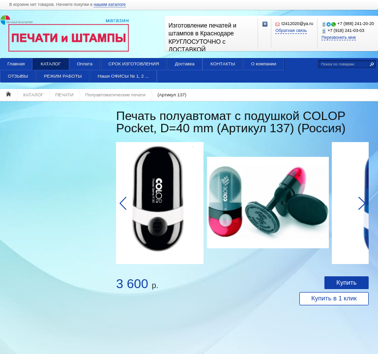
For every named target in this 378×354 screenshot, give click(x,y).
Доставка (185, 63)
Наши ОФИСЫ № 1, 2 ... (123, 76)
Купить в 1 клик (334, 298)
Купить (346, 282)
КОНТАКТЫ (222, 63)
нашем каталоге (110, 4)
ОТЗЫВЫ (18, 76)
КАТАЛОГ (51, 63)
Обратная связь (291, 31)
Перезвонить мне (338, 37)
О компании (263, 63)
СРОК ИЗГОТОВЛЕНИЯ (133, 63)
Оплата (84, 63)
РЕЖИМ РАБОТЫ (63, 76)
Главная (16, 63)
